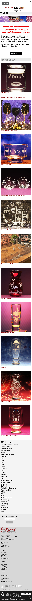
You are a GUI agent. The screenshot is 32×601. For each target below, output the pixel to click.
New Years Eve (4, 486)
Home (2, 22)
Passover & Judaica (6, 490)
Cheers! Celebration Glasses (9, 264)
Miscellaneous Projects (7, 480)
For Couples (4, 472)
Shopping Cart (4, 554)
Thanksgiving (4, 504)
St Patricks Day (5, 500)
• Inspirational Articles (6, 449)
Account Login (4, 545)
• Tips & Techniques (6, 447)
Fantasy (3, 466)
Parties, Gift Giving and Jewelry (9, 488)
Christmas (3, 457)
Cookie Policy (4, 569)
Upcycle (3, 506)
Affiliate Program (4, 575)
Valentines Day (4, 508)
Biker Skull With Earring (7, 332)
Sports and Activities (6, 498)
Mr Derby (3, 367)
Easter (2, 458)
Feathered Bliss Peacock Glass (9, 436)
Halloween (3, 474)
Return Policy (4, 567)
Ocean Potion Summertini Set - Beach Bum (13, 195)
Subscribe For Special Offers (10, 516)
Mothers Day (4, 484)
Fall (2, 462)
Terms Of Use (4, 565)
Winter (2, 512)
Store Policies (4, 564)
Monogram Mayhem (6, 482)
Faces (2, 460)
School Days (4, 494)
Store (2, 550)
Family (2, 464)
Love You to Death (6, 298)
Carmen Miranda (5, 401)
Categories (1, 13)
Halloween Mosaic (6, 230)
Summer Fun (4, 502)
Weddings (3, 510)
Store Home (3, 552)
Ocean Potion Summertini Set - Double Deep (13, 97)
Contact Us (3, 571)
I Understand (25, 594)
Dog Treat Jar (5, 92)
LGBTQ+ (3, 478)
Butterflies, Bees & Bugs (7, 455)
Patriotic (3, 492)
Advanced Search (4, 558)
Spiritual (3, 496)
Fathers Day (4, 468)
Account (2, 543)
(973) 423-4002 (11, 539)
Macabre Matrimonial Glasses (9, 130)
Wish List (3, 555)
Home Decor (4, 476)
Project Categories (2, 442)
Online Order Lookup (5, 546)
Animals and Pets (5, 451)
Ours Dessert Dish (6, 164)
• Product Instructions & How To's (9, 445)
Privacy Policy (4, 568)
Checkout (3, 556)
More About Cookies (20, 599)
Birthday (3, 453)
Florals (2, 470)
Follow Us (2, 579)
